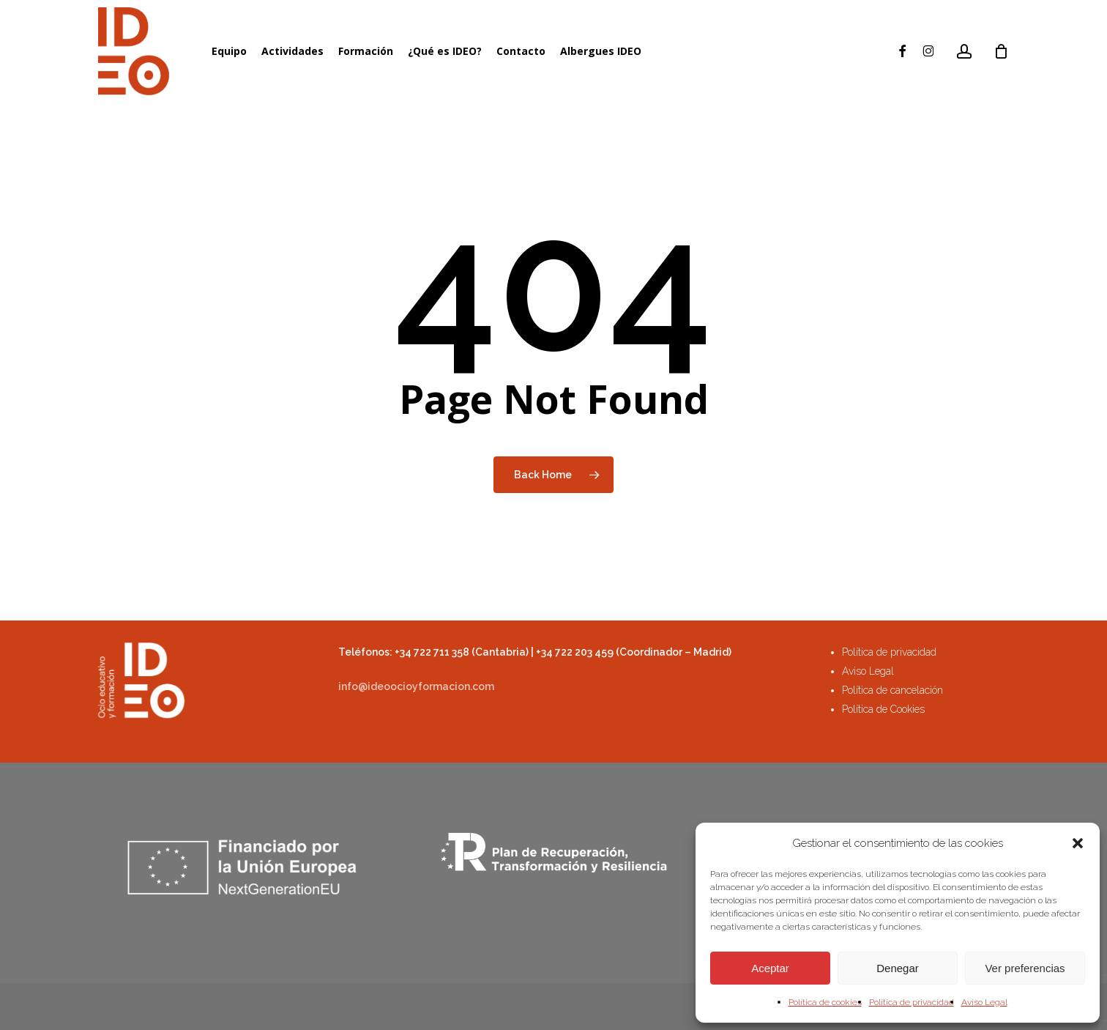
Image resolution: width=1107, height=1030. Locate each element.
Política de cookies (825, 1002)
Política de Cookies (883, 709)
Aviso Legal (984, 1002)
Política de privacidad (911, 1002)
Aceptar (770, 968)
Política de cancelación (892, 690)
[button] (1077, 843)
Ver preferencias (1025, 968)
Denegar (897, 968)
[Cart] (1002, 51)
